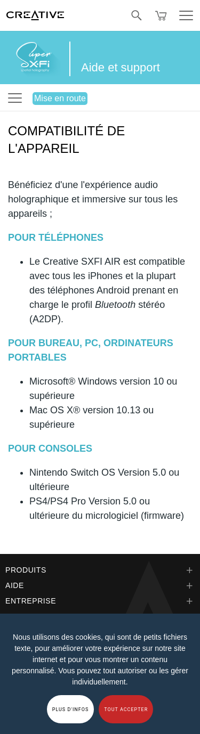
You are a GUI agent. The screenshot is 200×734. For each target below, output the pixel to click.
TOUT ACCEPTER (126, 709)
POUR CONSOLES (50, 448)
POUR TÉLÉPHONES (55, 237)
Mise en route (60, 98)
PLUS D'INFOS (70, 709)
